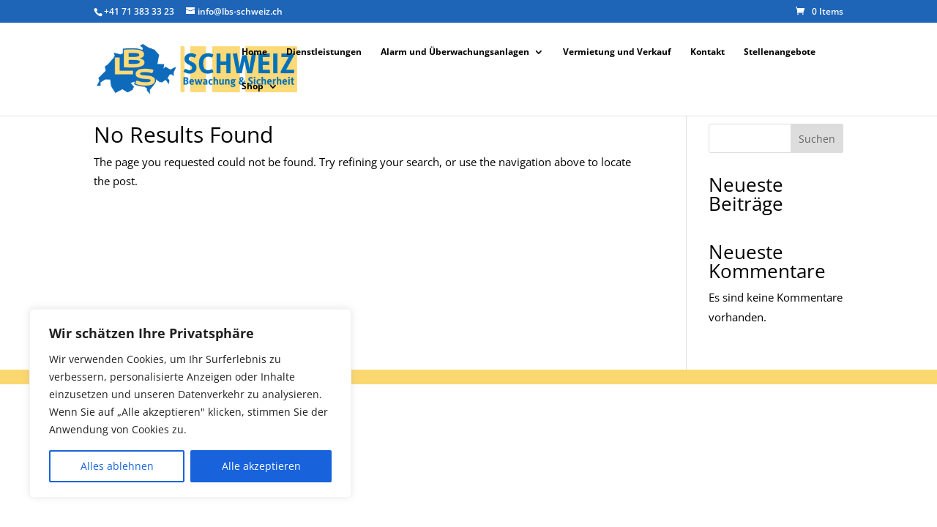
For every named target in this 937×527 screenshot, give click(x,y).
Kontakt (707, 52)
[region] (190, 403)
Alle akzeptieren (261, 466)
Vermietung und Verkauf (617, 52)
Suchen (817, 139)
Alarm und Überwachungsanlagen (455, 52)
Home (254, 52)
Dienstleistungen (324, 52)
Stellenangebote (779, 52)
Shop (253, 86)
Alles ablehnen (117, 466)
